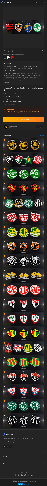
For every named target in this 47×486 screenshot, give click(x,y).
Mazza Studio (13, 126)
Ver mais (42, 135)
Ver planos (8, 446)
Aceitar (20, 484)
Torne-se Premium (23, 119)
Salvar (14, 51)
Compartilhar (24, 51)
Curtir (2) (7, 51)
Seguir (39, 127)
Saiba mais (26, 484)
